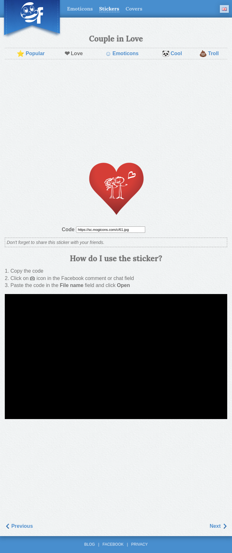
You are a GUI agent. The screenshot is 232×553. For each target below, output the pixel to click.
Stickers (109, 8)
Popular (31, 53)
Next (218, 526)
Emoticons (80, 8)
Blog (89, 544)
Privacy (139, 544)
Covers (134, 8)
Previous (19, 526)
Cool (172, 53)
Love (73, 53)
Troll (209, 53)
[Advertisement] (116, 110)
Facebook (112, 544)
